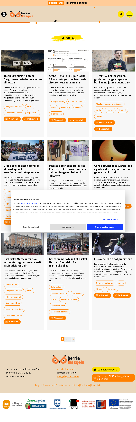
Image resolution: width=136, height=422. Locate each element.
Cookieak (85, 385)
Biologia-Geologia (59, 101)
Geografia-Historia (13, 106)
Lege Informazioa (44, 385)
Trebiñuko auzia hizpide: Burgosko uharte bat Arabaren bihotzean (23, 79)
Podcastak (31, 118)
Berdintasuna (57, 200)
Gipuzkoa (77, 107)
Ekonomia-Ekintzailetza (16, 191)
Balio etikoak (56, 194)
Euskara (110, 110)
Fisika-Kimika (78, 101)
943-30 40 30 (24, 372)
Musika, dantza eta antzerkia (109, 104)
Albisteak (11, 118)
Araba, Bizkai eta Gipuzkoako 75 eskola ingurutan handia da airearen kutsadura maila (67, 79)
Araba (29, 106)
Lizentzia (96, 385)
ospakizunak (33, 112)
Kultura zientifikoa (104, 193)
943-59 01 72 (18, 376)
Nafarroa (32, 210)
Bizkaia (64, 107)
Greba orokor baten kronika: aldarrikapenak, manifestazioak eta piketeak (21, 169)
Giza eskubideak (26, 203)
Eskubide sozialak (25, 197)
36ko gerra (77, 293)
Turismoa (100, 200)
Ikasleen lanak (56, 3)
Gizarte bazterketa (14, 210)
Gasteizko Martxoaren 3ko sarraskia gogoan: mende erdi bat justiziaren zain (22, 262)
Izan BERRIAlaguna (105, 369)
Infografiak (76, 120)
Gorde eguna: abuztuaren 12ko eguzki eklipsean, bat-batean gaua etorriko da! (113, 169)
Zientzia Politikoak (13, 112)
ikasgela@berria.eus (68, 376)
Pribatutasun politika (67, 385)
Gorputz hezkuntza (104, 283)
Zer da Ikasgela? (66, 368)
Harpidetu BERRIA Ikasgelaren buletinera (112, 378)
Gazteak (122, 110)
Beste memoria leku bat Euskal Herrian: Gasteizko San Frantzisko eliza (68, 262)
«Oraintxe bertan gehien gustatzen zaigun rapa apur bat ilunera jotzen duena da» (112, 79)
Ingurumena (56, 114)
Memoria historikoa (14, 309)
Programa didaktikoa (76, 3)
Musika (99, 116)
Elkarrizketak (104, 122)
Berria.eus (11, 368)
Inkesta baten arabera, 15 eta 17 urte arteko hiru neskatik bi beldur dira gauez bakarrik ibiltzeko (67, 170)
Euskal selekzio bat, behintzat (113, 259)
